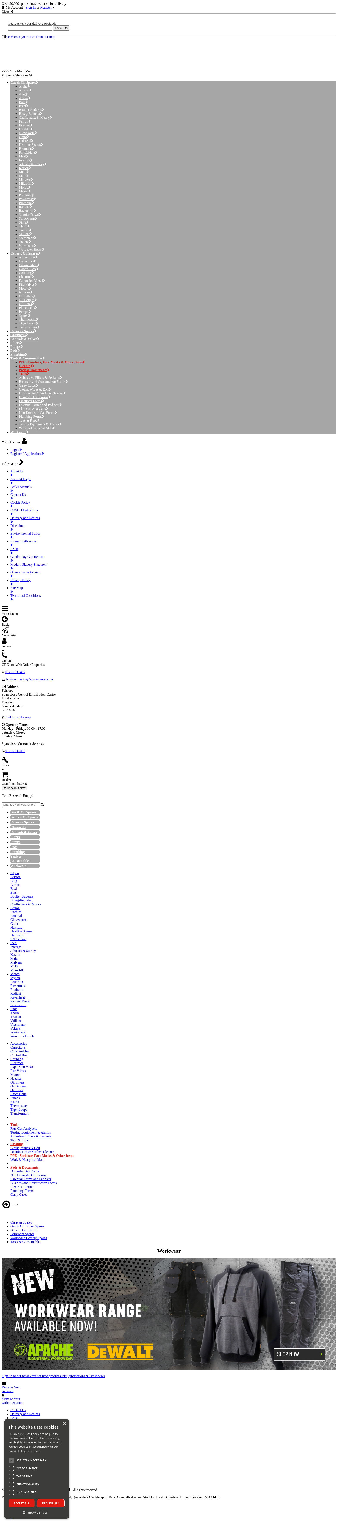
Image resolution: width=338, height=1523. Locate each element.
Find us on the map (18, 717)
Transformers (29, 327)
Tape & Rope (29, 420)
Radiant (25, 207)
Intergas (25, 160)
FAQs (14, 1418)
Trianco (25, 230)
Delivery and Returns (25, 1414)
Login (16, 450)
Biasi (23, 106)
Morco (25, 187)
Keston (25, 168)
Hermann (26, 148)
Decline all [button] (50, 1503)
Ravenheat (27, 211)
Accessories (28, 257)
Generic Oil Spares (23, 1230)
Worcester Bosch (32, 249)
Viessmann (27, 238)
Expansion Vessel (32, 280)
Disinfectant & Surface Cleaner (42, 393)
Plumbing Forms (31, 416)
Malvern (26, 179)
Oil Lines (26, 304)
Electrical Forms (31, 401)
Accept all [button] (22, 1503)
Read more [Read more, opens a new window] (34, 1451)
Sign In (31, 7)
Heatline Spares (31, 144)
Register (46, 7)
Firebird (26, 125)
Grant (24, 137)
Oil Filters (27, 296)
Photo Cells (28, 308)
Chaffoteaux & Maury (35, 117)
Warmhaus (27, 245)
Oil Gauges (28, 300)
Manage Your (12, 1401)
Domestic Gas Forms (34, 397)
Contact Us (18, 1410)
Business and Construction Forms (43, 381)
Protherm (26, 203)
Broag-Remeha (30, 113)
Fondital (26, 129)
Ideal (23, 156)
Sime (23, 222)
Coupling (26, 273)
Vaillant (25, 234)
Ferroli (25, 121)
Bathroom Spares (22, 1234)
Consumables (29, 265)
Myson (25, 191)
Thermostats (28, 319)
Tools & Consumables (25, 1242)
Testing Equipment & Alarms (40, 424)
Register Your (11, 1389)
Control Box (29, 269)
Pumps (25, 311)
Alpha (24, 86)
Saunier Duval (30, 214)
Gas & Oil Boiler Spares (27, 1226)
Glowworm (28, 133)
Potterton (26, 195)
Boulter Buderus (31, 110)
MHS (24, 172)
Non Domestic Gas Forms (38, 412)
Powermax (27, 199)
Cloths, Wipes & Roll (35, 389)
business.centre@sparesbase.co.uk (29, 679)
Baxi (23, 102)
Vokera (25, 242)
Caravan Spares (21, 1222)
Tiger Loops (28, 323)
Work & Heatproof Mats (37, 428)
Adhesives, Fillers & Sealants (40, 378)
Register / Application (27, 453)
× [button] (64, 1423)
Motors (25, 288)
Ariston (25, 90)
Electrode (26, 277)
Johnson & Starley (33, 164)
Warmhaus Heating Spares (28, 1238)
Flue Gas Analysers (33, 409)
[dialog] (36, 1469)
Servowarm (28, 218)
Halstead (26, 141)
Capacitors (27, 261)
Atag (23, 94)
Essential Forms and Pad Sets (40, 405)
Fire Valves (28, 284)
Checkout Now (14, 788)
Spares (25, 315)
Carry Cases (28, 385)
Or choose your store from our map (30, 37)
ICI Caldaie (28, 152)
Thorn (24, 226)
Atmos (25, 98)
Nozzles (26, 292)
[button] (37, 1512)
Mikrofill (26, 183)
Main (24, 176)
